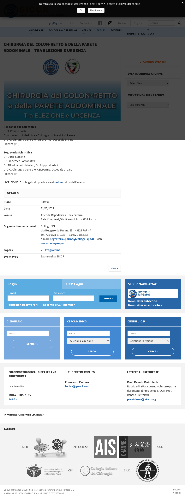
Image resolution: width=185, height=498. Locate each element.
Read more (96, 10)
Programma (52, 250)
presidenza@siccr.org (141, 399)
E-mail (12, 293)
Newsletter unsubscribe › (145, 305)
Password (59, 293)
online (59, 182)
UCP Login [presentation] (74, 284)
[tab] (33, 284)
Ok (81, 10)
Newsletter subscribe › (143, 301)
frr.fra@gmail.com (77, 386)
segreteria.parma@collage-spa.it (72, 239)
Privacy (177, 489)
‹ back (114, 268)
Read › (13, 399)
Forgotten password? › (23, 305)
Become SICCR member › (59, 305)
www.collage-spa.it (54, 243)
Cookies (177, 492)
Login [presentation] (12, 284)
